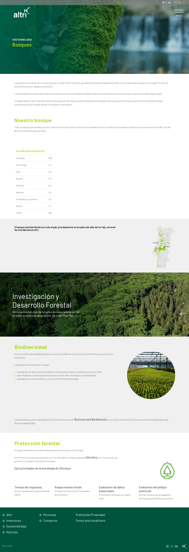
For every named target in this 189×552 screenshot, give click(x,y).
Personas (47, 515)
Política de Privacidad (90, 515)
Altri (7, 515)
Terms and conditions (90, 520)
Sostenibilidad (14, 526)
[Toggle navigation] (179, 11)
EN (179, 2)
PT (175, 2)
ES (183, 2)
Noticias (10, 532)
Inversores (11, 520)
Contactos (48, 520)
